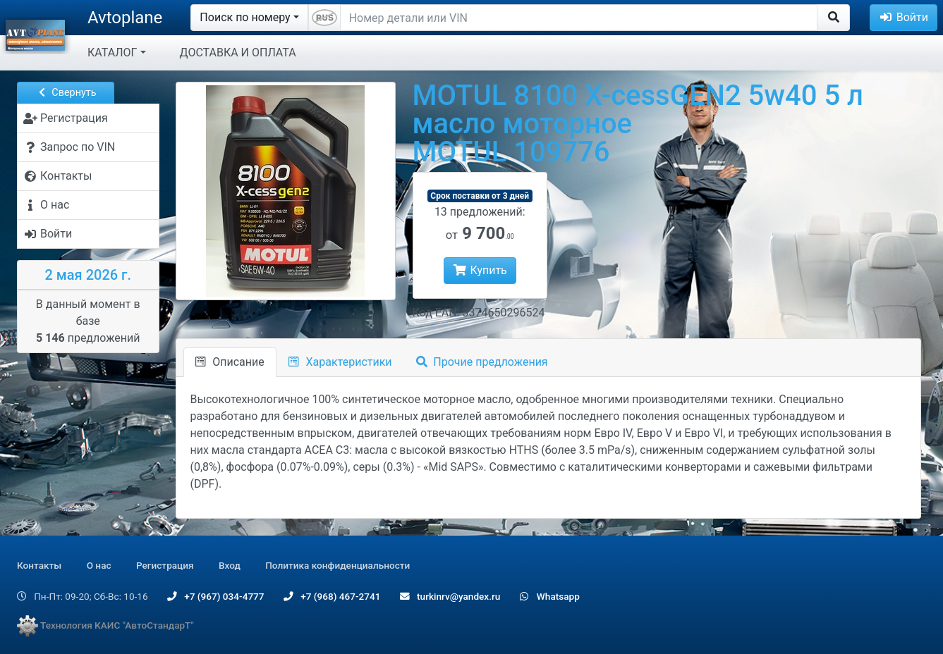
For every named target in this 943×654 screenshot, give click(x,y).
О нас (99, 565)
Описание (229, 362)
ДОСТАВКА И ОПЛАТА (238, 52)
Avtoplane (124, 17)
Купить (480, 270)
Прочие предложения (482, 362)
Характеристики (340, 362)
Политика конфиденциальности (337, 565)
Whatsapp (550, 596)
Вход (230, 565)
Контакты (39, 565)
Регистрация (165, 565)
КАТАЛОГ (112, 52)
